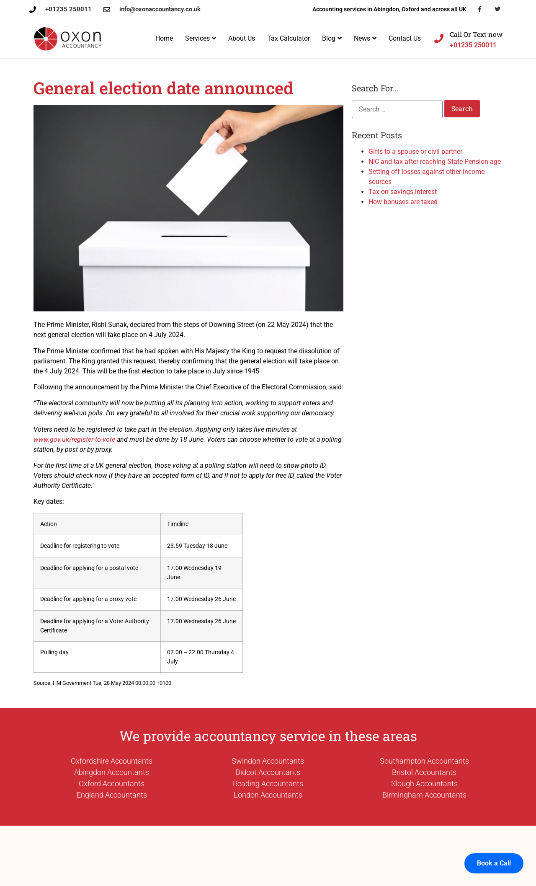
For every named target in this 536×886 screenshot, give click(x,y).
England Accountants (112, 794)
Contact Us (405, 38)
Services (200, 38)
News (365, 38)
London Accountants (268, 794)
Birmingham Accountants (424, 794)
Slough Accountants (424, 783)
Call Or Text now (476, 34)
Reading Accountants (268, 783)
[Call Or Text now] (438, 38)
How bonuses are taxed (403, 202)
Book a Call (494, 853)
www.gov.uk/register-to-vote (74, 439)
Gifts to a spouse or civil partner (415, 151)
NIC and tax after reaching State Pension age (434, 162)
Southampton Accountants (424, 760)
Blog (332, 38)
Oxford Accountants (111, 783)
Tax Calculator (288, 38)
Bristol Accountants (424, 772)
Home (164, 38)
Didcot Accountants (267, 772)
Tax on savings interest (402, 192)
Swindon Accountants (268, 760)
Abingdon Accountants (111, 772)
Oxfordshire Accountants (111, 760)
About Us (241, 38)
